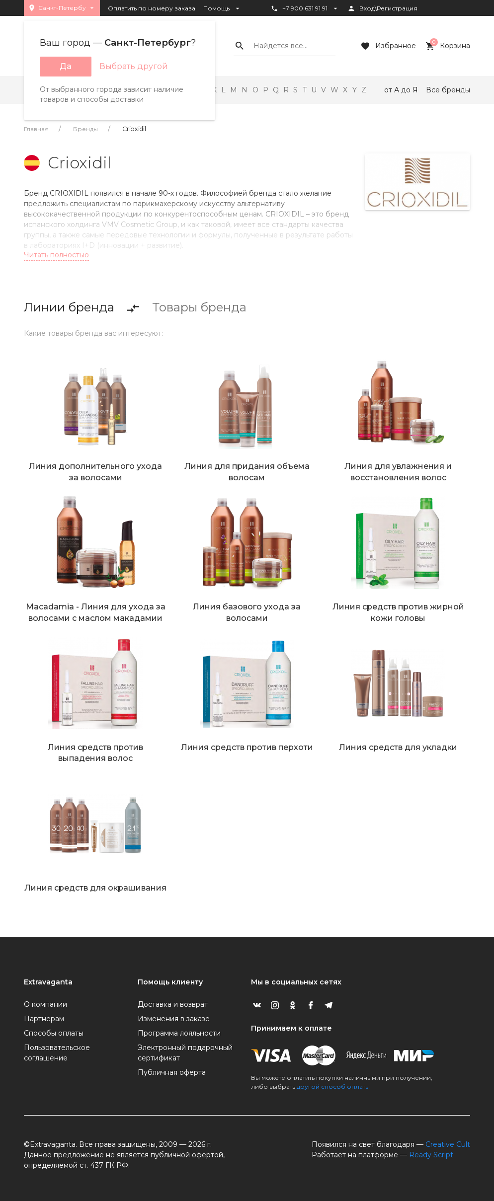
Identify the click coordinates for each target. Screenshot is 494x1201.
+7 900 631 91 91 (304, 8)
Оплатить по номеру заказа (151, 8)
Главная (36, 129)
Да (66, 66)
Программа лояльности (179, 1033)
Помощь (222, 8)
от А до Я (401, 89)
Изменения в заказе (174, 1018)
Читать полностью (56, 254)
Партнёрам (44, 1018)
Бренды (85, 129)
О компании (45, 1004)
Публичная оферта (172, 1072)
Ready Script (431, 1154)
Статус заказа (297, 25)
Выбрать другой (133, 66)
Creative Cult (447, 1144)
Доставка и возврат (173, 1004)
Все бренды (448, 89)
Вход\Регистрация (382, 8)
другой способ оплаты (333, 1086)
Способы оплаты (53, 1033)
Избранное (387, 46)
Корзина (447, 46)
